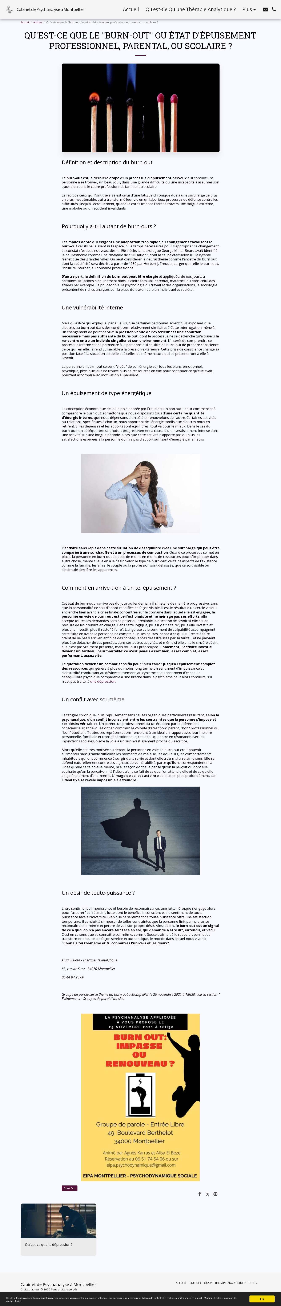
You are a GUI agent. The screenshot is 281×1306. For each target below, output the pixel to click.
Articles (38, 22)
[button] (265, 9)
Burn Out (69, 1188)
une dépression (102, 681)
